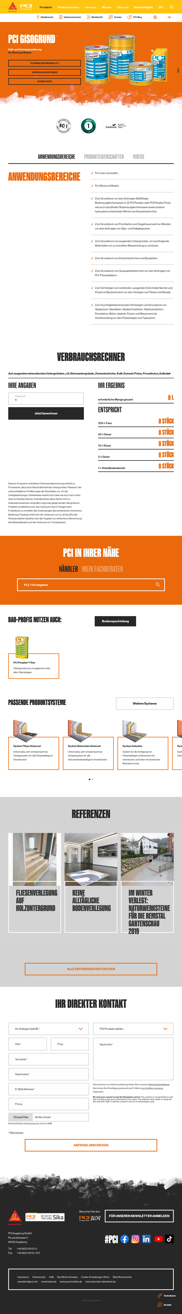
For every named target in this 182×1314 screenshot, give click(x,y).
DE (171, 17)
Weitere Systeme (145, 703)
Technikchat (166, 1296)
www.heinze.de (48, 1281)
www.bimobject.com (27, 1281)
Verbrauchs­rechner (45, 72)
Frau (60, 1044)
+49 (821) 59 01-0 (27, 1248)
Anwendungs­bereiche (56, 156)
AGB (51, 1277)
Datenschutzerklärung (158, 1084)
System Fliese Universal (27, 746)
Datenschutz (39, 1277)
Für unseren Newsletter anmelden (139, 1216)
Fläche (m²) (20, 396)
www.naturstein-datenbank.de (100, 1281)
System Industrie (132, 746)
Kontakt (164, 1305)
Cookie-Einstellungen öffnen (95, 1277)
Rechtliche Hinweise (67, 1277)
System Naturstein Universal (84, 746)
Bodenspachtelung (115, 621)
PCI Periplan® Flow (24, 662)
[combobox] (170, 7)
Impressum (23, 1277)
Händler (68, 569)
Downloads (44, 81)
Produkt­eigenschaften (104, 156)
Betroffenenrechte (122, 1277)
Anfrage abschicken (91, 1145)
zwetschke (96, 1300)
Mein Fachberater (102, 569)
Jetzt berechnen (46, 413)
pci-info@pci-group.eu (152, 1088)
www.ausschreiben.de (71, 1281)
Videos (138, 156)
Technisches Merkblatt (44, 63)
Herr (18, 1044)
